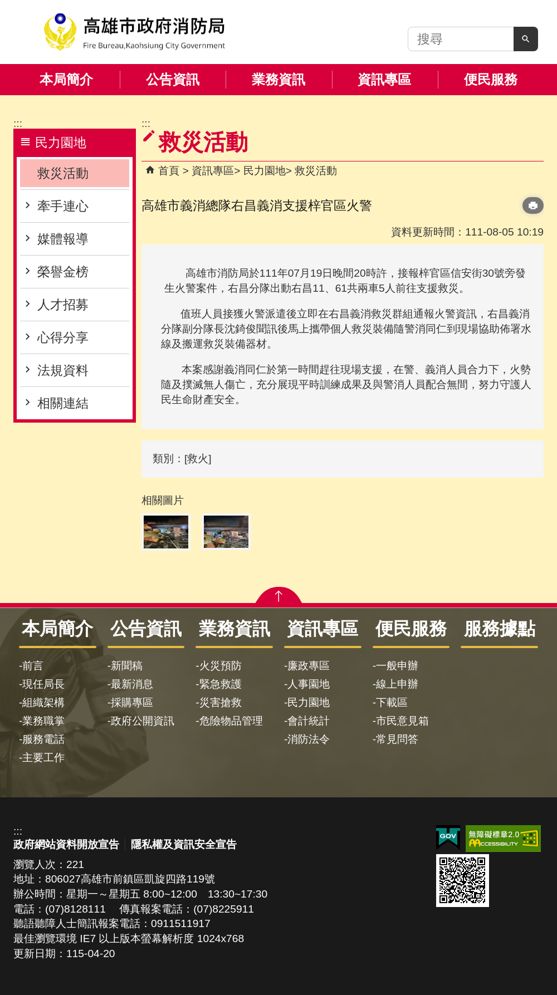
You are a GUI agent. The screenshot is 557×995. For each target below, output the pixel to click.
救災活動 (63, 173)
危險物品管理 (231, 721)
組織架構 (43, 702)
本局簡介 (66, 79)
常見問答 (397, 739)
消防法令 (308, 739)
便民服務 (490, 79)
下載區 (392, 702)
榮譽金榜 (63, 271)
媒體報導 (63, 239)
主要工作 (43, 757)
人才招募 (63, 304)
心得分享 (63, 337)
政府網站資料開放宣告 (66, 844)
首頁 (168, 171)
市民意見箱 (402, 721)
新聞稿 (127, 665)
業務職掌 (43, 721)
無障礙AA (503, 838)
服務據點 (499, 629)
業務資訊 (278, 79)
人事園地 (308, 684)
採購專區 (132, 702)
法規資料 (63, 370)
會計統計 (308, 721)
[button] (526, 39)
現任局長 (43, 684)
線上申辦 (397, 684)
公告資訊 (172, 79)
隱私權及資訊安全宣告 (184, 844)
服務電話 (43, 739)
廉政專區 (308, 665)
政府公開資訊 (142, 721)
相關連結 (63, 403)
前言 (32, 665)
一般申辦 (397, 665)
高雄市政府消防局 (134, 32)
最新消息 (132, 684)
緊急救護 (220, 684)
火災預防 (220, 665)
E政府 (448, 837)
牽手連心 (63, 206)
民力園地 (264, 171)
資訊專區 (384, 79)
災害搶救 (220, 702)
